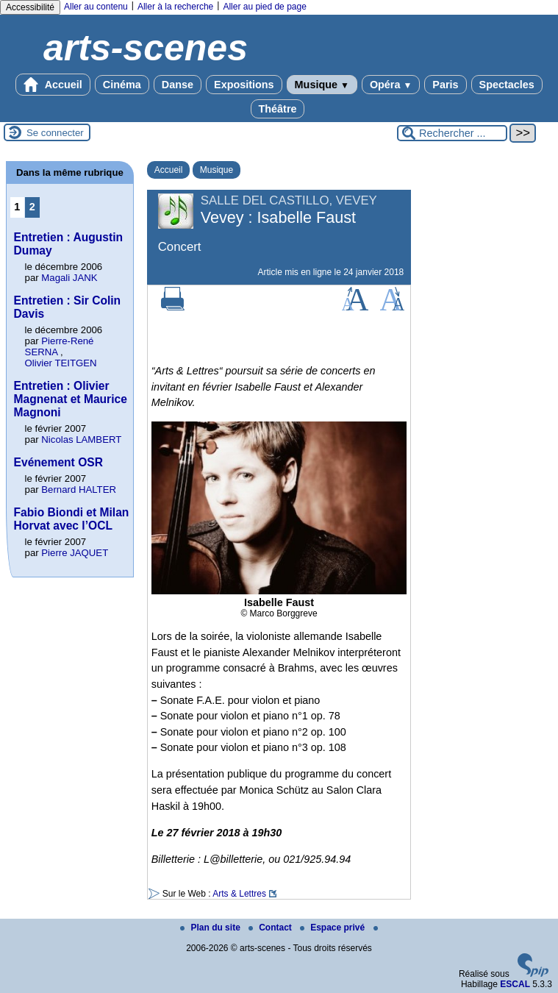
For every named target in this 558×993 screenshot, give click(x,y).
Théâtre (278, 109)
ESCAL (515, 984)
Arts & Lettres (239, 894)
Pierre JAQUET (74, 552)
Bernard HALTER (78, 489)
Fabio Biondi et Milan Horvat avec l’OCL (71, 519)
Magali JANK (69, 277)
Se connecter (55, 132)
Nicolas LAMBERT (81, 439)
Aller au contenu (96, 6)
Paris (445, 84)
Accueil (53, 84)
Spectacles (506, 84)
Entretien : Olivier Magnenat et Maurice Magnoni (70, 399)
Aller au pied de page (264, 6)
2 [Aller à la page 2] (32, 207)
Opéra (391, 84)
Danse (177, 84)
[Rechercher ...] (452, 133)
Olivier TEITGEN (61, 363)
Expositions (244, 84)
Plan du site (211, 927)
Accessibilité (30, 7)
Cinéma (122, 84)
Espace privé (333, 927)
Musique (322, 84)
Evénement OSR (58, 462)
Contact (271, 927)
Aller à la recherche (175, 6)
